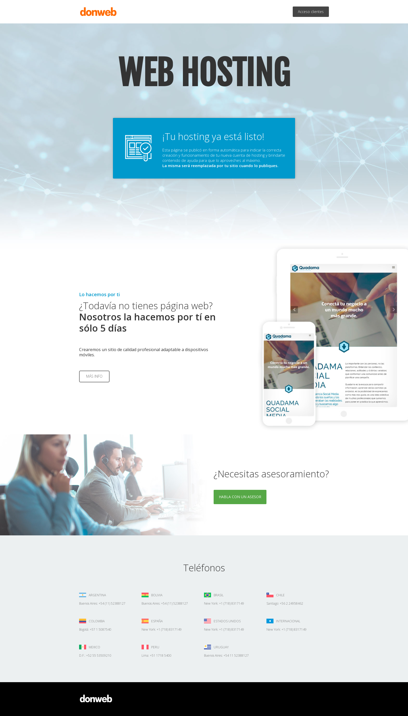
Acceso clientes (311, 11)
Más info (94, 376)
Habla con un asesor (240, 496)
